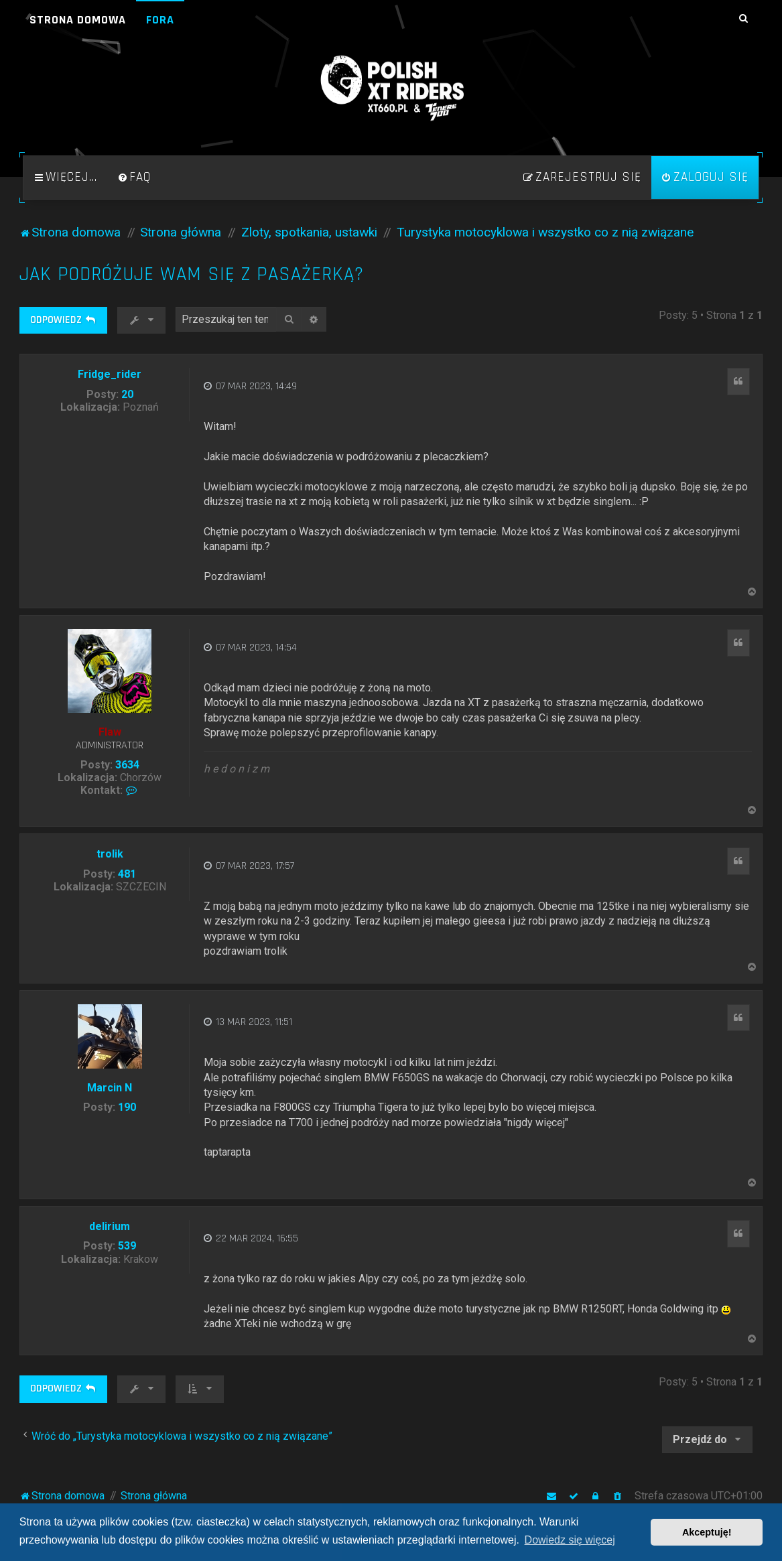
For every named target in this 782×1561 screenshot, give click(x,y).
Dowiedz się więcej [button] (570, 1540)
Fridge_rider (109, 374)
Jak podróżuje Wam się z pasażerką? (191, 274)
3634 (127, 764)
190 (127, 1107)
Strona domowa (77, 19)
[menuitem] (134, 177)
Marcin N (109, 1087)
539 (127, 1245)
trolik (109, 853)
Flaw (110, 732)
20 (127, 394)
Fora (160, 19)
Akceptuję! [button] (707, 1532)
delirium (109, 1226)
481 (127, 874)
